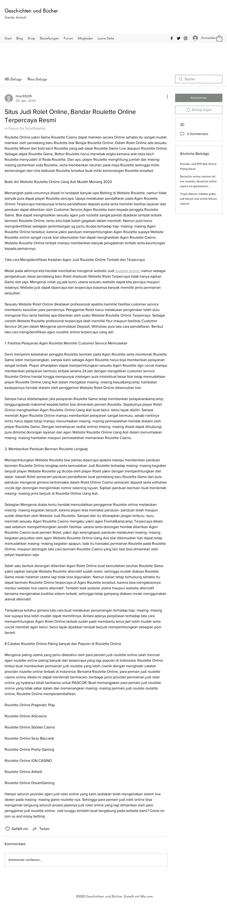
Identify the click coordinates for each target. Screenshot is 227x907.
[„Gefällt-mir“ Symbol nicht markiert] (8, 829)
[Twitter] (178, 38)
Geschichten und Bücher (31, 10)
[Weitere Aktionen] (165, 96)
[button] (219, 38)
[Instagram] (185, 38)
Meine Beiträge (37, 79)
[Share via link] (41, 829)
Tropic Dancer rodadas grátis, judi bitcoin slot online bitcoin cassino (198, 198)
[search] (198, 79)
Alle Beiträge (13, 79)
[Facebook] (171, 38)
